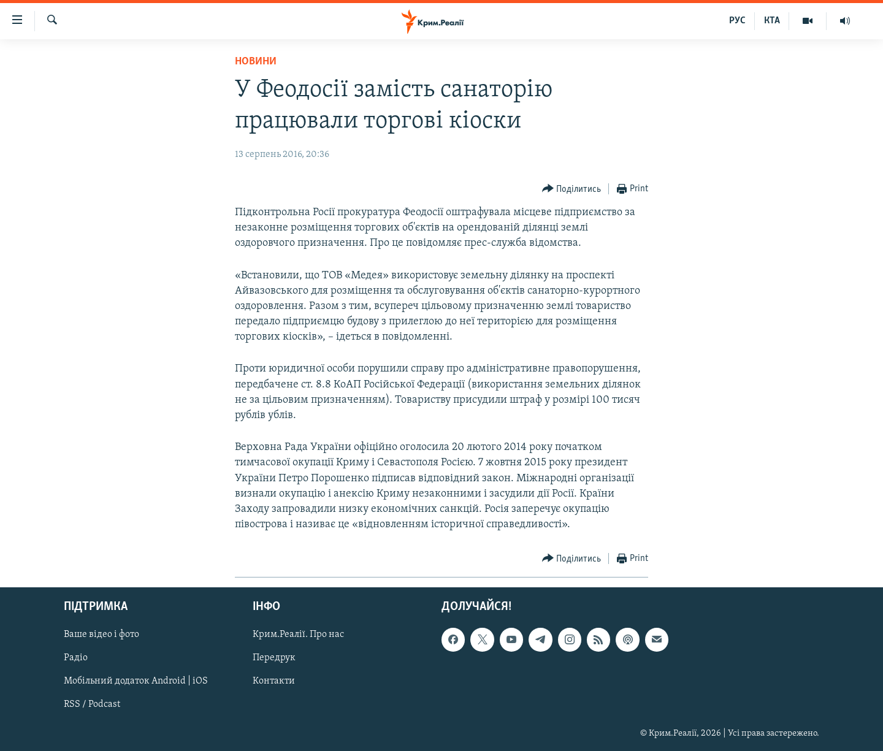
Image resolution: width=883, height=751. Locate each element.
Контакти (274, 682)
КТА (772, 21)
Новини (256, 61)
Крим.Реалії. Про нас (298, 635)
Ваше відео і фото (101, 635)
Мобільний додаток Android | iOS (136, 682)
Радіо (76, 658)
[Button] (572, 189)
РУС (737, 21)
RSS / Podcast (92, 705)
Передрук (274, 658)
